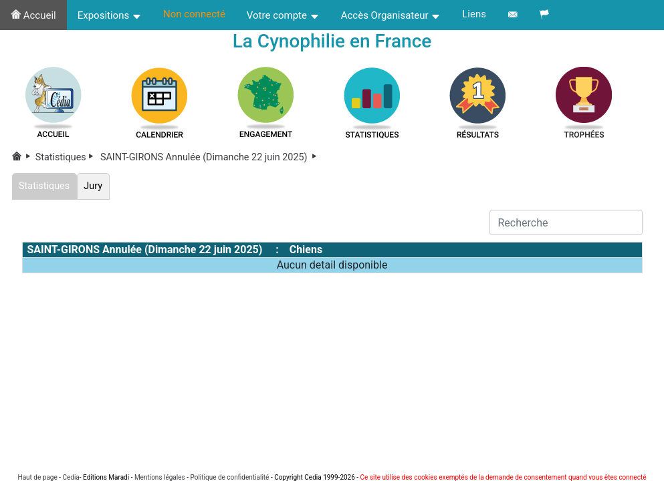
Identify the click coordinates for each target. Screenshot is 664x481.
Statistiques (66, 157)
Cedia (70, 477)
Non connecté (194, 14)
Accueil (33, 15)
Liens (474, 14)
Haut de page (38, 477)
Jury (93, 186)
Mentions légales (159, 477)
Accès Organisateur (391, 15)
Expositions (110, 15)
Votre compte (283, 15)
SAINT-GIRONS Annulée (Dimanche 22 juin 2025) (209, 157)
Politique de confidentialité (229, 477)
